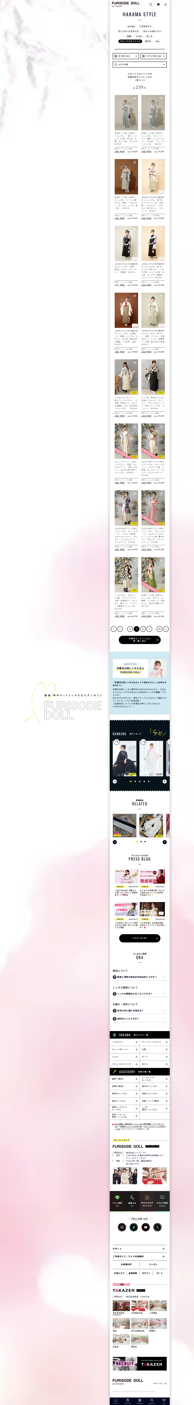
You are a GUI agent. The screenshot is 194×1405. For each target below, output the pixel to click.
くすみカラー (145, 26)
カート (160, 1273)
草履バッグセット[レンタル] (119, 1108)
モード (149, 36)
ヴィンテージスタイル (128, 31)
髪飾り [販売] (117, 1079)
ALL (158, 41)
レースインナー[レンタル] (148, 1079)
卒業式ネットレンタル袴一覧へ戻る (140, 639)
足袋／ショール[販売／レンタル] (119, 1116)
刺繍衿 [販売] (117, 1086)
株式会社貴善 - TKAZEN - (138, 1297)
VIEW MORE (139, 938)
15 (159, 629)
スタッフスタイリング (130, 41)
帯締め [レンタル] (119, 1094)
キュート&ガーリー (152, 31)
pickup (131, 26)
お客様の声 (126, 1264)
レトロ (139, 36)
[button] (130, 781)
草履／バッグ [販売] (150, 1101)
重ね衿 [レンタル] (149, 1086)
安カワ (148, 41)
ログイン (146, 1273)
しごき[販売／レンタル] (149, 1108)
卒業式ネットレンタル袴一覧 (131, 1127)
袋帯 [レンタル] (118, 1101)
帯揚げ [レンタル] (149, 1094)
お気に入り (119, 1273)
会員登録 (133, 1273)
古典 (129, 36)
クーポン (153, 1264)
